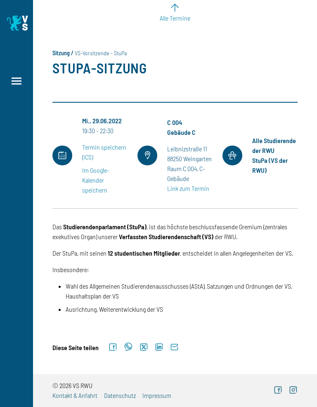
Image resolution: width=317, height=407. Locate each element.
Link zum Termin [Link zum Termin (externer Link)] (188, 188)
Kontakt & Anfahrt (74, 395)
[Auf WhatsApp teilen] (128, 347)
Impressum (156, 395)
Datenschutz (120, 395)
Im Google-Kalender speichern (95, 180)
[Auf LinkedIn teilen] (159, 347)
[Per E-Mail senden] (174, 347)
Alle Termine (175, 18)
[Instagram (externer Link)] (293, 390)
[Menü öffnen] (16, 81)
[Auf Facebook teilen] (113, 347)
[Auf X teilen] (144, 347)
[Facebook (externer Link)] (278, 390)
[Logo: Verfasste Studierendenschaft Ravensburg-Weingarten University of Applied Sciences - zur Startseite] (16, 23)
